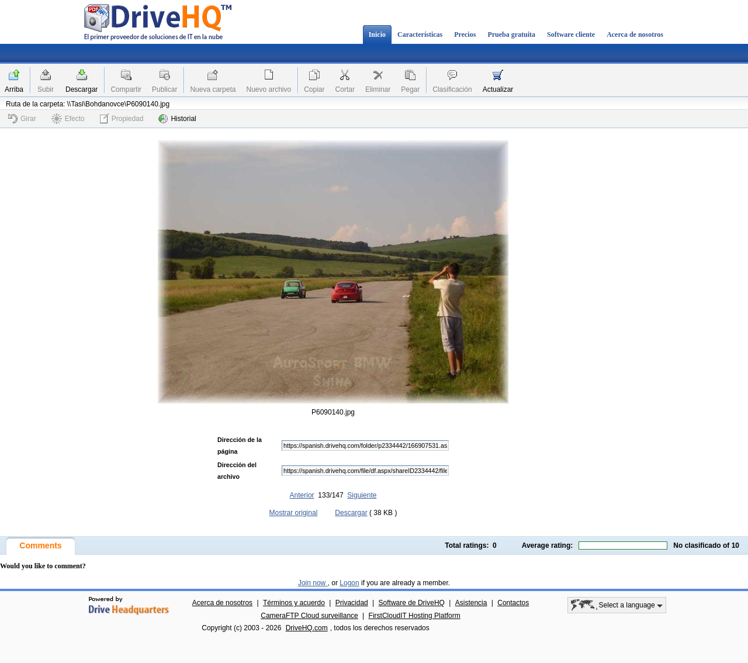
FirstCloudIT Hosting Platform (414, 616)
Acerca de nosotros (635, 34)
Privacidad (351, 603)
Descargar (81, 89)
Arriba (14, 89)
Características (419, 34)
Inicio (377, 34)
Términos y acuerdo (294, 603)
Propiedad (122, 118)
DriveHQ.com (307, 628)
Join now (313, 583)
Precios (465, 34)
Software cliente (571, 34)
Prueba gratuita (511, 34)
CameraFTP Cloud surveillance (309, 616)
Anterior (302, 495)
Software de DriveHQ (412, 603)
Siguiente (361, 495)
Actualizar (498, 89)
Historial (177, 118)
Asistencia (471, 603)
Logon (349, 583)
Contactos (513, 603)
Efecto (68, 118)
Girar (22, 118)
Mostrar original (293, 513)
